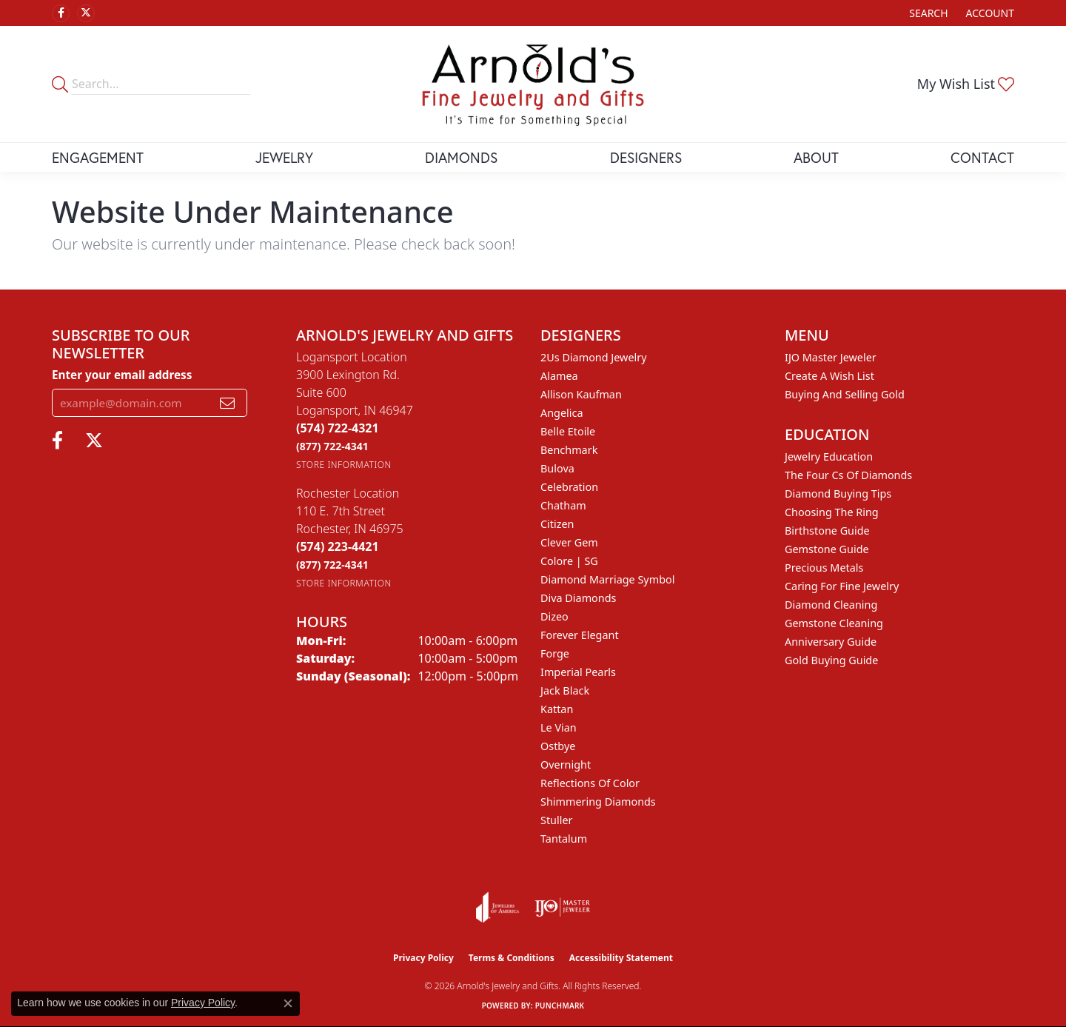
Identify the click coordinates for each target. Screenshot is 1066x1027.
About (816, 157)
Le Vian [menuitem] (558, 727)
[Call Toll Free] (332, 446)
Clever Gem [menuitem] (569, 542)
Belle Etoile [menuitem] (567, 431)
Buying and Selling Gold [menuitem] (845, 394)
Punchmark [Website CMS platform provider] (560, 1005)
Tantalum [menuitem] (563, 839)
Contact (982, 157)
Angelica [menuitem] (561, 413)
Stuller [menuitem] (556, 820)
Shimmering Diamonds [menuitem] (598, 801)
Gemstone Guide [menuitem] (827, 549)
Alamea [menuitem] (559, 376)
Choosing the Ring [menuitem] (832, 512)
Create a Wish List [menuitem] (829, 376)
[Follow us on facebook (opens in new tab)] (61, 13)
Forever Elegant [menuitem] (579, 635)
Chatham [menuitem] (563, 505)
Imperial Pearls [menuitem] (578, 672)
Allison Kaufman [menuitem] (581, 394)
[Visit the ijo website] (562, 907)
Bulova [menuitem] (557, 468)
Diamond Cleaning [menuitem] (831, 605)
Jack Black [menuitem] (564, 690)
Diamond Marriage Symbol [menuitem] (607, 579)
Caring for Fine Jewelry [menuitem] (842, 586)
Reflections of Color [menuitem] (590, 783)
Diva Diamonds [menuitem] (578, 598)
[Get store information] (344, 464)
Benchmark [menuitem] (568, 450)
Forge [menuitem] (554, 653)
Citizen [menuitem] (557, 524)
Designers (646, 157)
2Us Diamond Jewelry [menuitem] (593, 357)
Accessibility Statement (621, 957)
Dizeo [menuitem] (554, 616)
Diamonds (461, 157)
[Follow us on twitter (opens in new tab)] (86, 13)
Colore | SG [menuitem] (569, 561)
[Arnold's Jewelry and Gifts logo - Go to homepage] (533, 84)
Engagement (98, 157)
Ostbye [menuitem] (557, 746)
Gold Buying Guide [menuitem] (831, 660)
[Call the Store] (337, 428)
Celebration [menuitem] (569, 487)
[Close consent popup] (288, 1003)
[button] (927, 13)
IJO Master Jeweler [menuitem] (830, 357)
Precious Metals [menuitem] (824, 568)
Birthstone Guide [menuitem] (827, 530)
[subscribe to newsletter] (227, 402)
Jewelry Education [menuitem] (829, 456)
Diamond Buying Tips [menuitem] (838, 493)
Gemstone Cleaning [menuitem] (834, 623)
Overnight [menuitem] (565, 764)
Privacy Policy (423, 957)
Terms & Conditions (511, 957)
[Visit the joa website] (497, 907)
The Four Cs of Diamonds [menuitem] (848, 475)
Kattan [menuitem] (556, 709)
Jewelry (284, 157)
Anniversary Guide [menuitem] (830, 642)
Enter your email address (122, 374)
